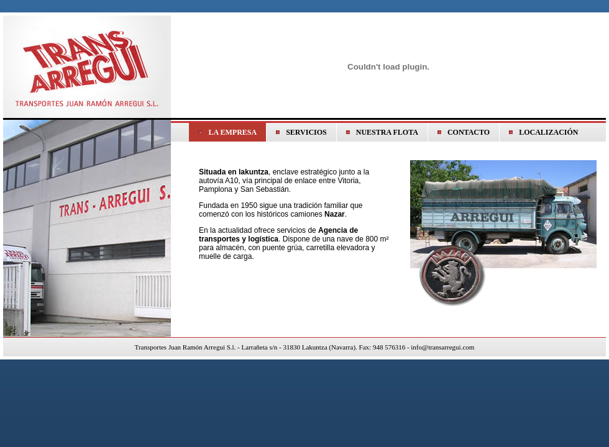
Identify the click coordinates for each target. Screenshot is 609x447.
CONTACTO (468, 132)
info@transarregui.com (442, 347)
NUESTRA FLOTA (387, 132)
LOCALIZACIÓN (548, 132)
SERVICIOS (306, 132)
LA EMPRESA (232, 132)
